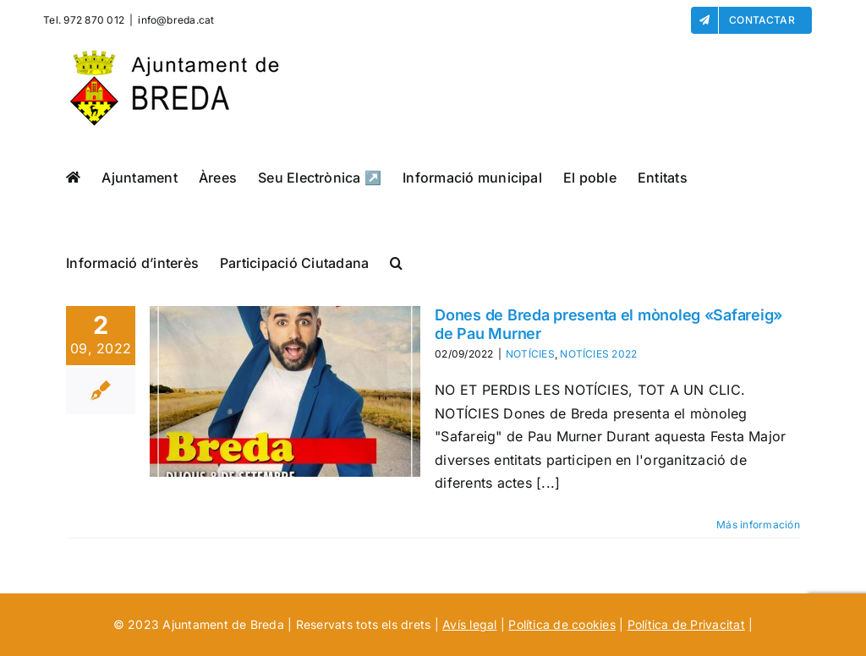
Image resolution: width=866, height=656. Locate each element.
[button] (396, 262)
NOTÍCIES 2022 (598, 353)
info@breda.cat (176, 20)
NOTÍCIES (530, 353)
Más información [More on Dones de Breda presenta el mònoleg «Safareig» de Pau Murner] (758, 524)
